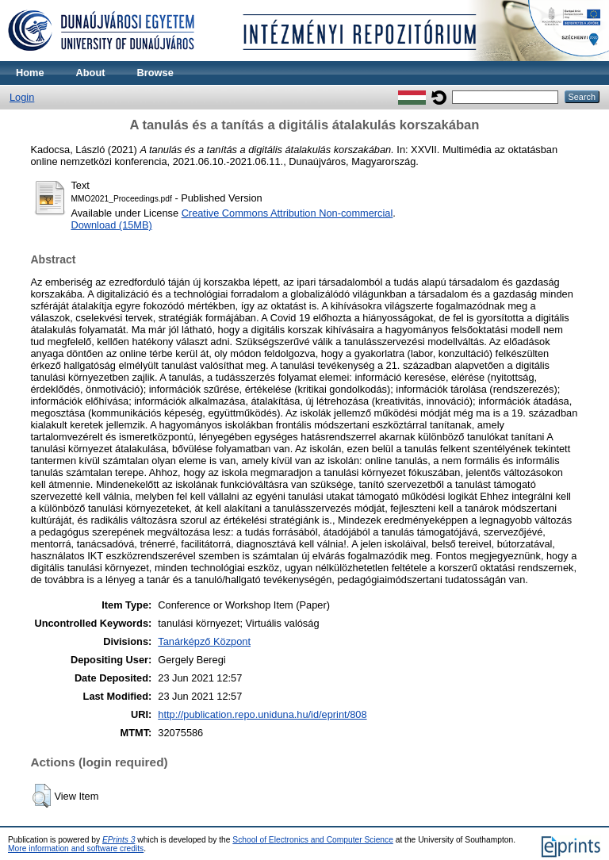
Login (22, 97)
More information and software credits (76, 848)
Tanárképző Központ (204, 641)
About (90, 73)
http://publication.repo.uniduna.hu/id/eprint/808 (262, 714)
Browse (155, 73)
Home (30, 73)
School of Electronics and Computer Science (312, 839)
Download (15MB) (111, 225)
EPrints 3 (119, 839)
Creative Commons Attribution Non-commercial (287, 213)
